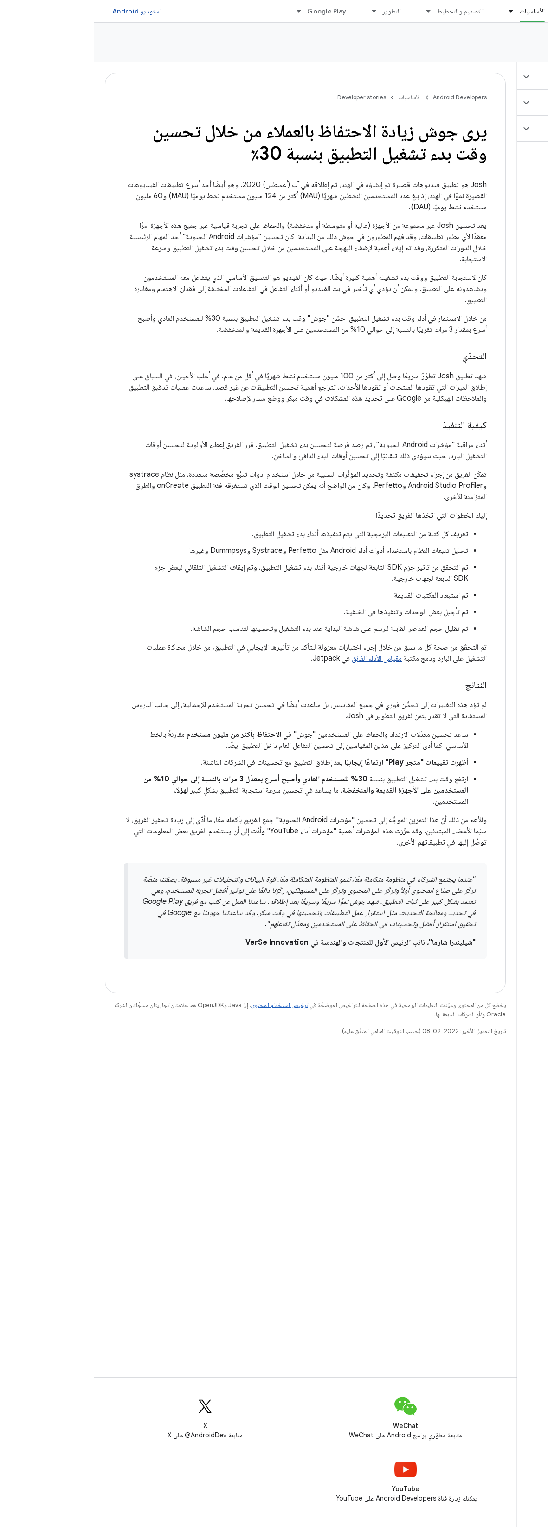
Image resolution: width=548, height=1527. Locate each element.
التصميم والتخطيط (366, 11)
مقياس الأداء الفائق (283, 658)
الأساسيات (315, 97)
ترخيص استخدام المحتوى (185, 1005)
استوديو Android (43, 11)
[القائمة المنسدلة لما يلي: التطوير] (276, 11)
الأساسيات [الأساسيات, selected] (438, 11)
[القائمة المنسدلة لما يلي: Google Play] (200, 11)
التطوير (298, 11)
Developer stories (500, 46)
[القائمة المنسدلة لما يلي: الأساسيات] (413, 11)
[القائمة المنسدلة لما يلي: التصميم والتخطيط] (330, 11)
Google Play (232, 11)
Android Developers (366, 97)
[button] (493, 76)
